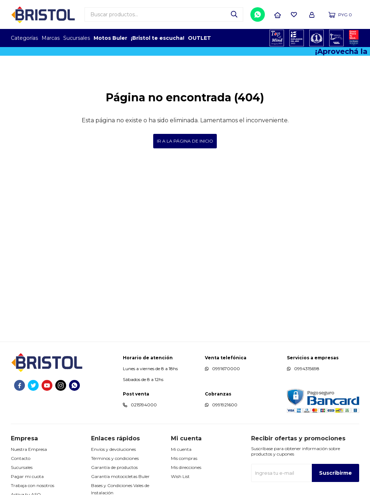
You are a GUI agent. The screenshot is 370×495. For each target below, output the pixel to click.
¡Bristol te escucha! (157, 38)
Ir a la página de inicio (185, 141)
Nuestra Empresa (29, 449)
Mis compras (184, 458)
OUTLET (199, 38)
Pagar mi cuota (27, 476)
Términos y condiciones (115, 458)
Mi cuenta (181, 449)
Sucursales (76, 38)
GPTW (353, 38)
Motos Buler (110, 38)
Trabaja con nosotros (32, 485)
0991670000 (226, 368)
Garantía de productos (114, 467)
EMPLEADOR (297, 38)
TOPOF (277, 38)
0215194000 (144, 404)
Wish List (180, 476)
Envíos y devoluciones (113, 449)
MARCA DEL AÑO (336, 38)
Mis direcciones (186, 467)
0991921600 (224, 404)
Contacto (20, 458)
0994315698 (306, 368)
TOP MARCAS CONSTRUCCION (317, 38)
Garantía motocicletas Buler (120, 476)
